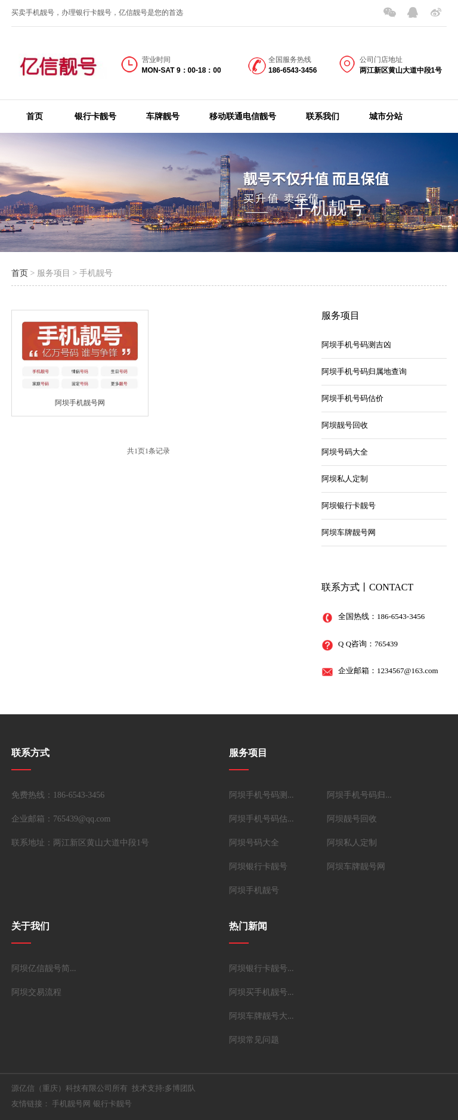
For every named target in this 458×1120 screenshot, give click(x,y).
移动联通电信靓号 (242, 116)
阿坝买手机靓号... (261, 992)
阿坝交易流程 (36, 992)
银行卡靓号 (95, 116)
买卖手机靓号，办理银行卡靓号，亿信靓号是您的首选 (97, 12)
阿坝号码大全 (344, 451)
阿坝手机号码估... (261, 818)
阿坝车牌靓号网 (348, 532)
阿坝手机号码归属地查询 (364, 371)
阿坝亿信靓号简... (43, 968)
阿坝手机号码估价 (352, 398)
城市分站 (386, 116)
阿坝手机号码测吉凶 (356, 344)
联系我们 (322, 116)
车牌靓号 (163, 116)
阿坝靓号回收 (344, 425)
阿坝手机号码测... (261, 795)
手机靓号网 (71, 1103)
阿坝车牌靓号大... (261, 1016)
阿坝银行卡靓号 (348, 505)
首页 (34, 116)
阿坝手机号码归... (359, 795)
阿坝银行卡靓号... (261, 968)
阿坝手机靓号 (254, 890)
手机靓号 (328, 207)
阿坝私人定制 (344, 478)
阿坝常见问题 (254, 1039)
